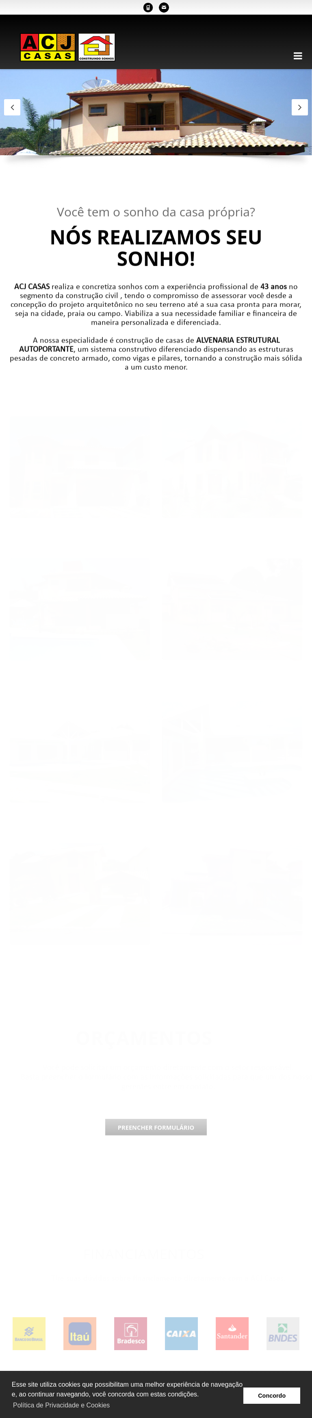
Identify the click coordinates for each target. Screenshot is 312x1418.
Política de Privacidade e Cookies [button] (61, 1405)
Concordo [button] (272, 1395)
